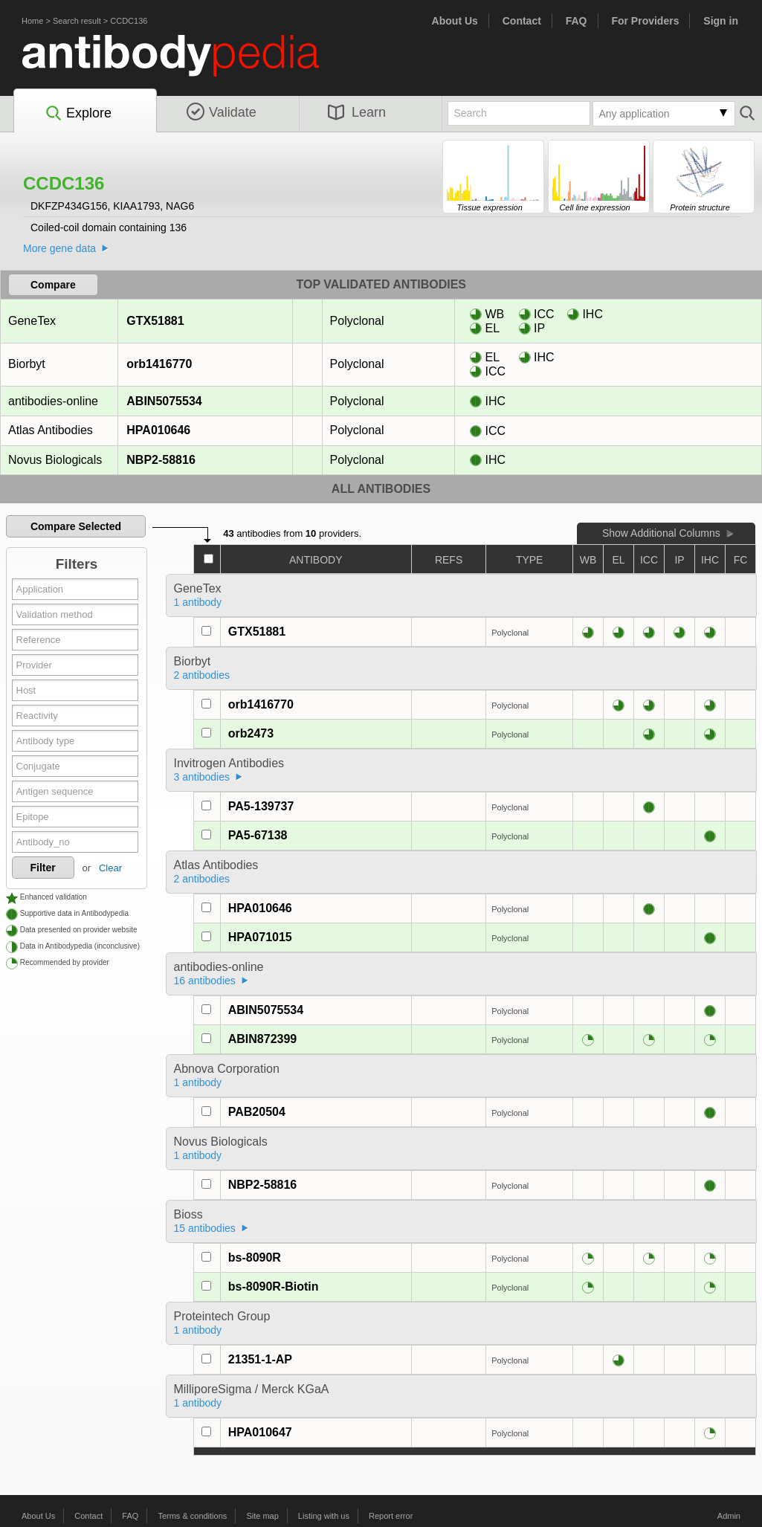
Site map (262, 1515)
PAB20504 (256, 1111)
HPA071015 (260, 937)
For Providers (645, 21)
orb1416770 (159, 364)
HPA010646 (158, 430)
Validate (221, 112)
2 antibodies (202, 675)
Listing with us (323, 1515)
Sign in (720, 21)
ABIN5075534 (163, 401)
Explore (78, 114)
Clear (110, 868)
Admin (728, 1515)
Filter (43, 868)
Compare (53, 285)
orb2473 (251, 733)
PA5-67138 (258, 835)
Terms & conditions (192, 1515)
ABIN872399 (262, 1039)
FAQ (576, 21)
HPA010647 (260, 1432)
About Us (455, 21)
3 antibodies (202, 777)
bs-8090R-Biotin (273, 1286)
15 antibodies (205, 1228)
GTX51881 (155, 320)
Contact (522, 21)
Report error (391, 1515)
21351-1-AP (260, 1359)
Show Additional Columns (661, 533)
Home (32, 20)
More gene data (59, 248)
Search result (77, 20)
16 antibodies (205, 981)
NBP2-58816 (161, 459)
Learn (357, 112)
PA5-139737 (261, 806)
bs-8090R (254, 1257)
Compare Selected (75, 526)
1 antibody (198, 602)
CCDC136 (128, 20)
